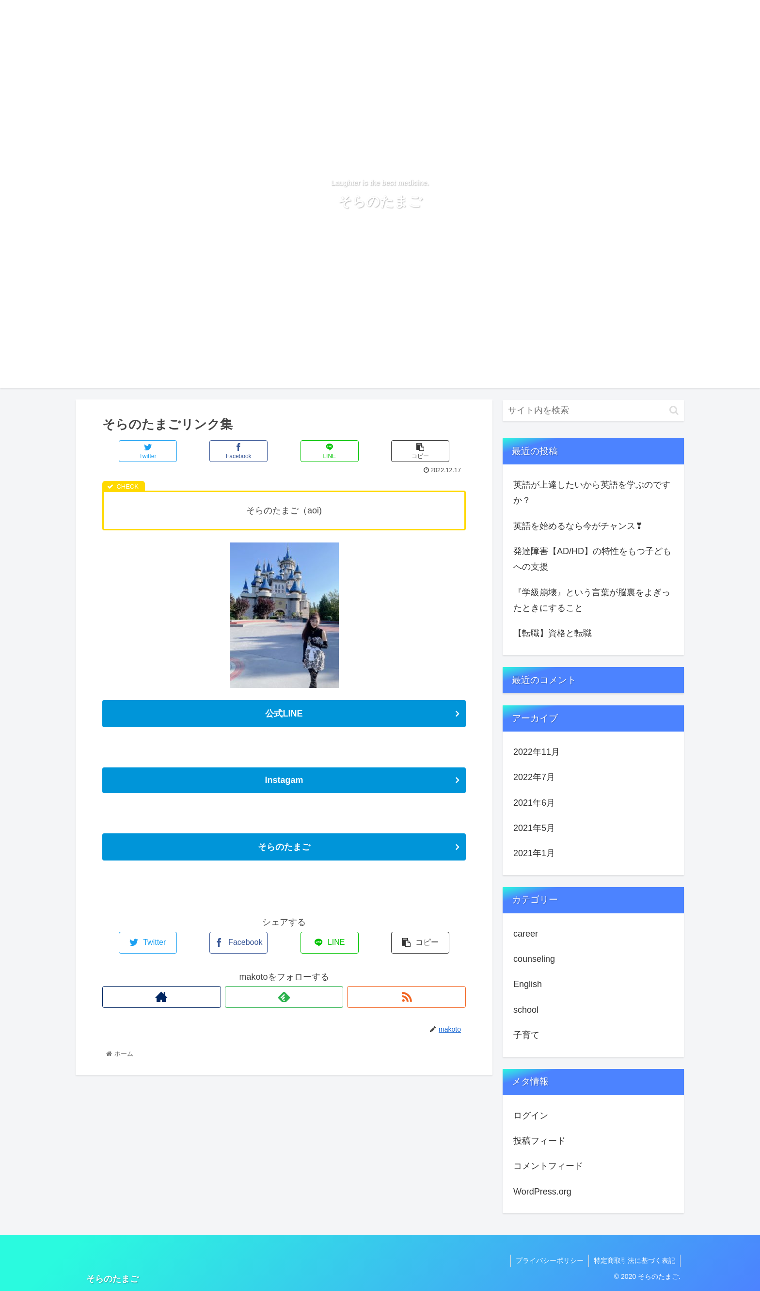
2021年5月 (534, 828)
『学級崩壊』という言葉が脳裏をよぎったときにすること (591, 600)
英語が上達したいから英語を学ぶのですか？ (591, 492)
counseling (534, 959)
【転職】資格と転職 (552, 633)
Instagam (284, 780)
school (525, 1010)
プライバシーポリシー (550, 1260)
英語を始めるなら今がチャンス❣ (578, 526)
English (527, 984)
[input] (593, 410)
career (525, 934)
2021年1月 (534, 853)
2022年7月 (534, 777)
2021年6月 (534, 803)
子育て (526, 1035)
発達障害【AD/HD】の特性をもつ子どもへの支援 (592, 559)
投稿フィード (539, 1141)
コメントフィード (548, 1166)
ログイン (530, 1115)
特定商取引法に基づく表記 (634, 1260)
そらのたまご (284, 847)
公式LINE (283, 713)
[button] (673, 410)
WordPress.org (542, 1191)
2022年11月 (536, 752)
